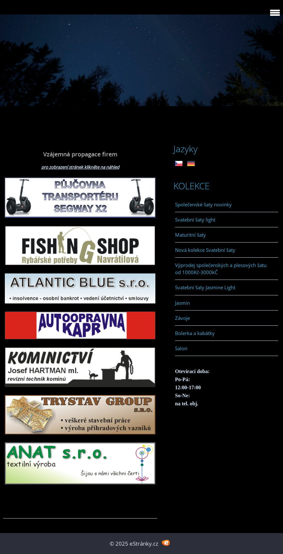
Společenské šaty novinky (203, 204)
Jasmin (182, 303)
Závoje (182, 318)
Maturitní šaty (190, 235)
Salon (181, 348)
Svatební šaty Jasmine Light (205, 287)
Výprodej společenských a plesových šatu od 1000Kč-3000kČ (221, 268)
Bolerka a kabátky (195, 333)
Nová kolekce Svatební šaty (205, 250)
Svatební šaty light (195, 219)
